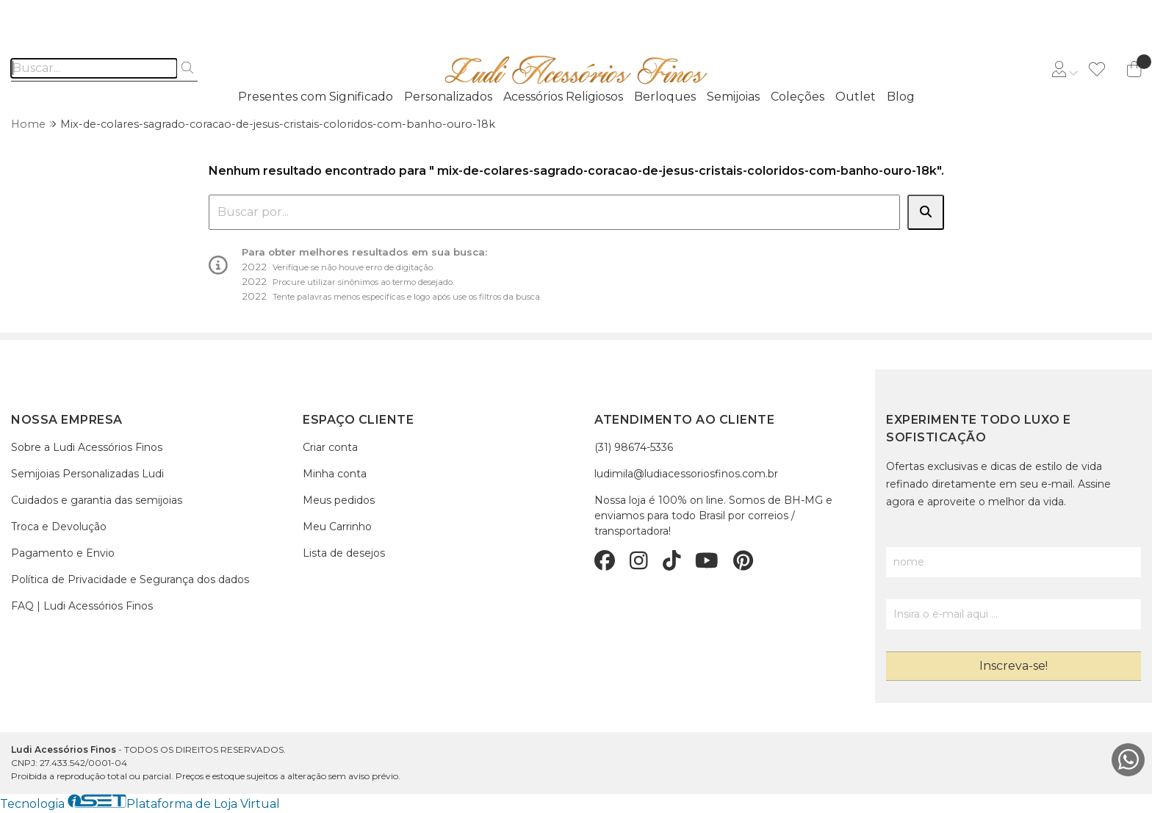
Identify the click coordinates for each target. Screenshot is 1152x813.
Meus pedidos (339, 500)
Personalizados (448, 97)
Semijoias (733, 97)
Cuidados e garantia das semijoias (96, 500)
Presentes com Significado (315, 97)
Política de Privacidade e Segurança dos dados (130, 579)
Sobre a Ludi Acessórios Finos (86, 447)
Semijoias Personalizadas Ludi (87, 473)
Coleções (797, 97)
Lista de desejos (344, 553)
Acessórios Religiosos (563, 97)
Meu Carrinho (337, 526)
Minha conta (335, 473)
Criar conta (330, 447)
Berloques (665, 97)
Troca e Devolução (59, 526)
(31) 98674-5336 (633, 447)
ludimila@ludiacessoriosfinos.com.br (686, 473)
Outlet (855, 97)
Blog (901, 97)
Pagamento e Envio (63, 553)
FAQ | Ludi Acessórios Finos (82, 606)
